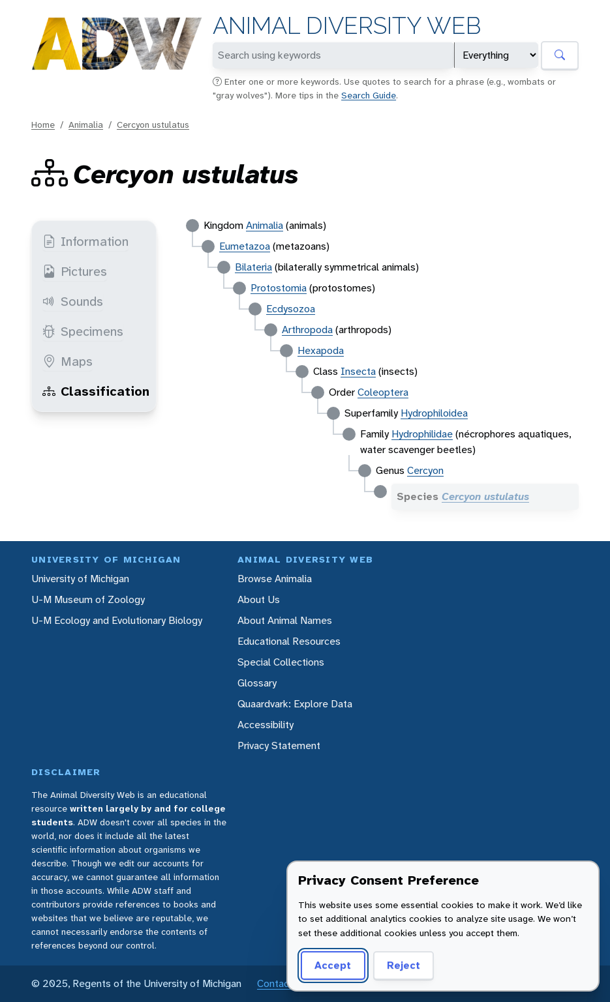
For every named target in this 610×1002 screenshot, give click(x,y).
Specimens (82, 331)
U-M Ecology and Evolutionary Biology (116, 620)
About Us (258, 599)
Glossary (257, 683)
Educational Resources (289, 641)
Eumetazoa (244, 246)
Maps (67, 361)
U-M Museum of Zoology (88, 599)
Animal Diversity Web (347, 26)
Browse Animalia (274, 578)
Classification (95, 391)
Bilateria (253, 267)
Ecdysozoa (290, 309)
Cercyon (425, 470)
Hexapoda (320, 350)
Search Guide (368, 95)
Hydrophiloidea (434, 413)
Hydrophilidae (422, 434)
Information (85, 241)
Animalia (86, 124)
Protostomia (279, 288)
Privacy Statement (278, 745)
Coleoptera (383, 392)
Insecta (358, 371)
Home (43, 124)
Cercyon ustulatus (153, 124)
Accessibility (265, 724)
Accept (332, 965)
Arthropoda (307, 329)
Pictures (74, 271)
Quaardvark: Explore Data (294, 704)
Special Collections (280, 662)
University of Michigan (80, 578)
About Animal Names (284, 620)
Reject (403, 965)
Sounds (72, 301)
